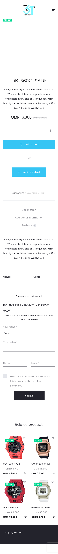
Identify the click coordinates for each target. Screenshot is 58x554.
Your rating (10, 336)
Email (35, 373)
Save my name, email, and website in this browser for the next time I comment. (30, 391)
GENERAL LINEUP (39, 203)
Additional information (29, 227)
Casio (28, 203)
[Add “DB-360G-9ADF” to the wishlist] (29, 182)
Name (7, 373)
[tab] (29, 220)
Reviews (29, 235)
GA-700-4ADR (11, 517)
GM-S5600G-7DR (40, 517)
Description (29, 220)
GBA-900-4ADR (11, 473)
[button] (24, 483)
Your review (10, 352)
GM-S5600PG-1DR (40, 473)
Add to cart (29, 154)
